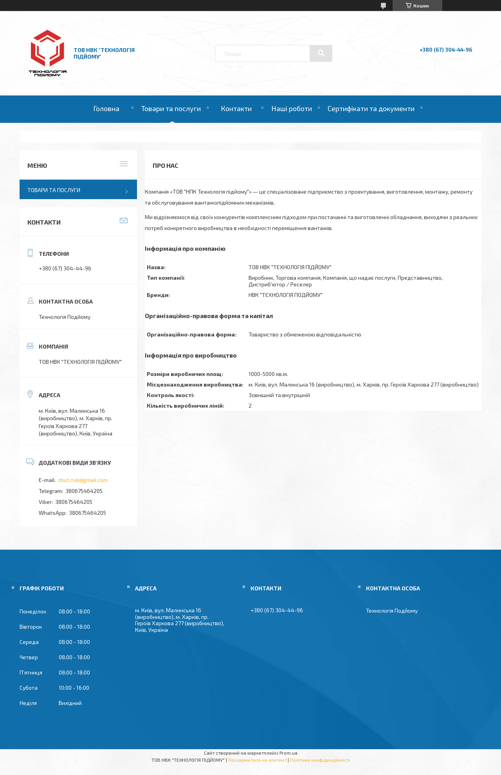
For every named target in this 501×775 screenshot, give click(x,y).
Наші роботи (291, 108)
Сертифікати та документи (371, 108)
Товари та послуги (171, 108)
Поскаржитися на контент (257, 759)
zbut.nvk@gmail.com (83, 480)
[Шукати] (321, 53)
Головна (106, 108)
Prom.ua (288, 752)
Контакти (236, 108)
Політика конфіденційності (320, 759)
